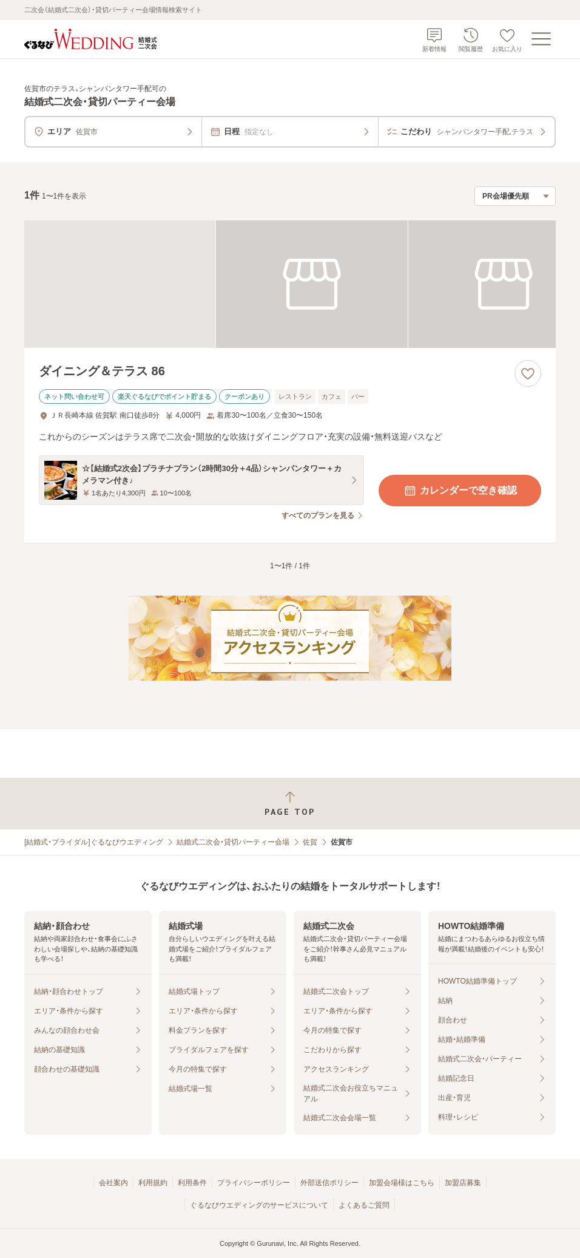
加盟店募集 (463, 1182)
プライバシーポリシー (253, 1182)
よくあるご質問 (364, 1205)
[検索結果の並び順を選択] (515, 196)
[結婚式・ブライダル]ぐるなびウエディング (93, 842)
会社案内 (113, 1182)
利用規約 (152, 1182)
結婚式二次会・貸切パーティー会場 (233, 842)
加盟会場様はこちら (401, 1182)
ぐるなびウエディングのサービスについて (259, 1205)
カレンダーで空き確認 (460, 490)
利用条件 (192, 1182)
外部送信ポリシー (329, 1182)
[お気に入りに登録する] (527, 373)
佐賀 (310, 842)
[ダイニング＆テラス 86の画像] (290, 284)
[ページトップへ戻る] (290, 803)
